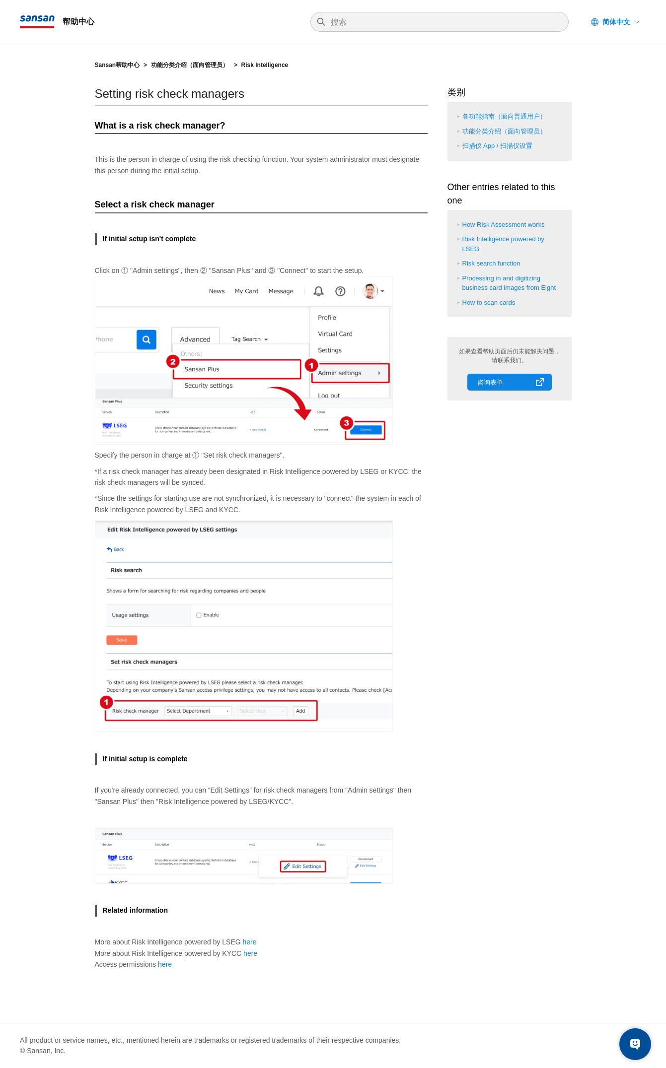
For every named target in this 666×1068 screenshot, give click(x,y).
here (250, 942)
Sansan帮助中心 (117, 65)
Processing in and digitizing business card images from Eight (509, 283)
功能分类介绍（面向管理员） (190, 65)
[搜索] (444, 22)
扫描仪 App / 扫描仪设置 (497, 145)
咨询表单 (490, 382)
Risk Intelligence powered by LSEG (503, 244)
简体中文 (616, 22)
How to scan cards (489, 302)
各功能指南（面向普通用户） (504, 116)
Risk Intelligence (265, 65)
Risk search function (491, 263)
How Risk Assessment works (503, 224)
